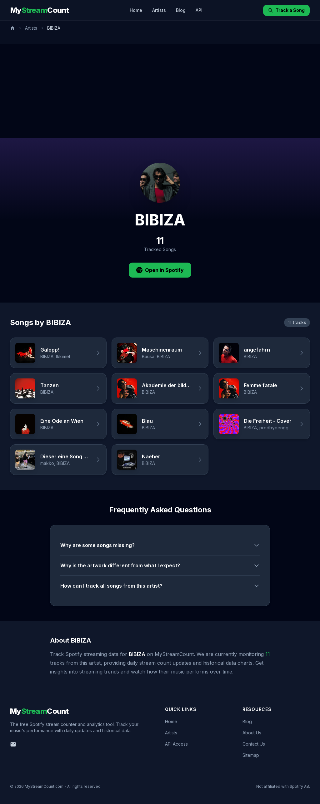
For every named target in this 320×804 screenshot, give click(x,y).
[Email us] (13, 744)
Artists (159, 10)
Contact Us (253, 744)
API (199, 10)
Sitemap (250, 755)
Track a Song (286, 10)
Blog (181, 10)
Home (136, 10)
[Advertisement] (160, 91)
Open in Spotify (160, 270)
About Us (251, 732)
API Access (176, 744)
